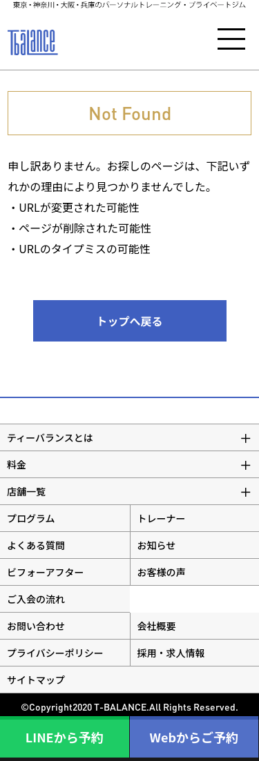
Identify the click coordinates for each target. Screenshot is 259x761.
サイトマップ (36, 679)
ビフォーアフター (45, 572)
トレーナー (161, 518)
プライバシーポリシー (55, 653)
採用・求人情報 (171, 653)
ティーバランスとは (50, 437)
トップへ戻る (129, 321)
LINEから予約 (65, 737)
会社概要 (156, 626)
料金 (16, 464)
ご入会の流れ (36, 599)
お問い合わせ (36, 626)
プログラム (31, 518)
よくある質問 (36, 545)
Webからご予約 (193, 737)
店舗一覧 (26, 491)
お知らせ (156, 545)
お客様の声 (161, 572)
